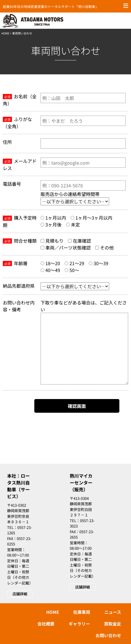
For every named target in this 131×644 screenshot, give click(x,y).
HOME (5, 33)
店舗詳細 (19, 593)
